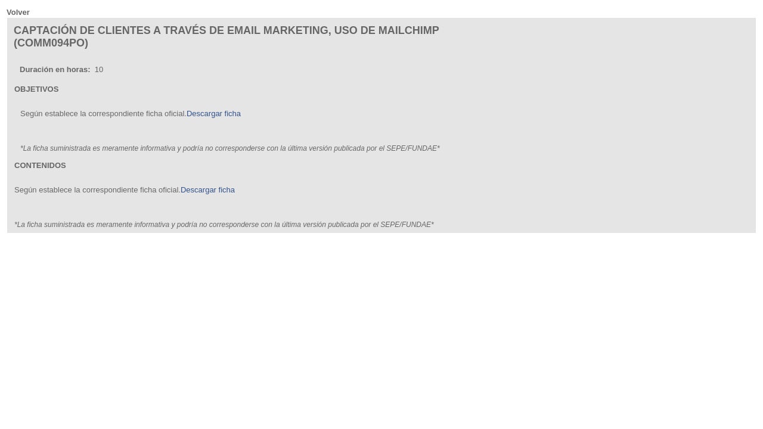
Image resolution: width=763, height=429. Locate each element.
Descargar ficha (214, 113)
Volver (18, 12)
